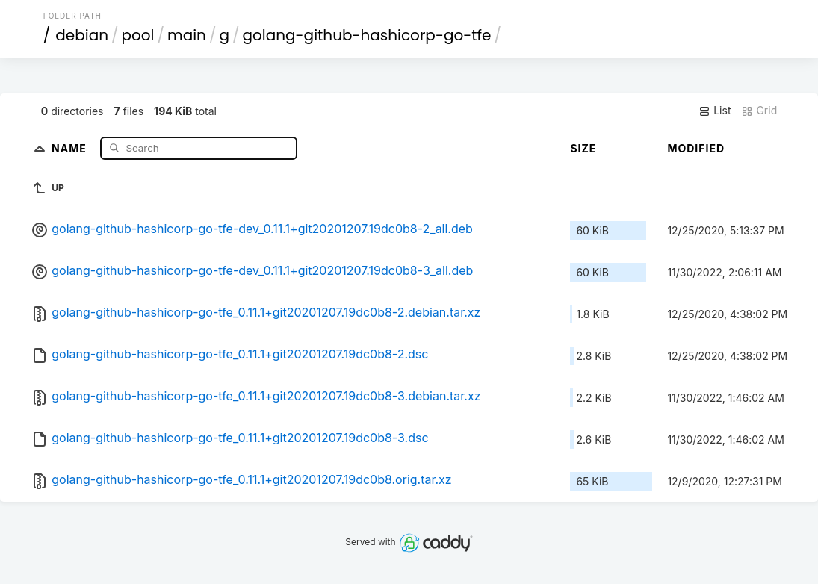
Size (583, 148)
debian (81, 35)
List (714, 110)
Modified (696, 148)
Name (71, 147)
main (186, 35)
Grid (759, 110)
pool (138, 35)
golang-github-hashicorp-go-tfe (367, 35)
